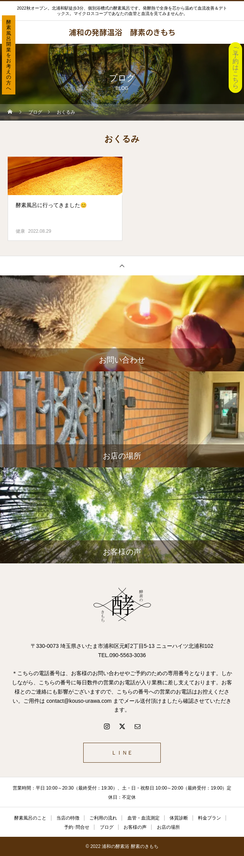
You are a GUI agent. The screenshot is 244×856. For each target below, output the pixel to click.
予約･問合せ (76, 827)
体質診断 (179, 818)
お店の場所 (168, 827)
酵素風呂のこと (30, 818)
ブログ (107, 827)
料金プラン (209, 818)
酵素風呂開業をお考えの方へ (8, 55)
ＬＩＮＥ (122, 753)
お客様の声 (135, 827)
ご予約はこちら (235, 67)
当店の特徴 (67, 818)
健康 (20, 231)
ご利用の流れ (103, 818)
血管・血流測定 (143, 818)
